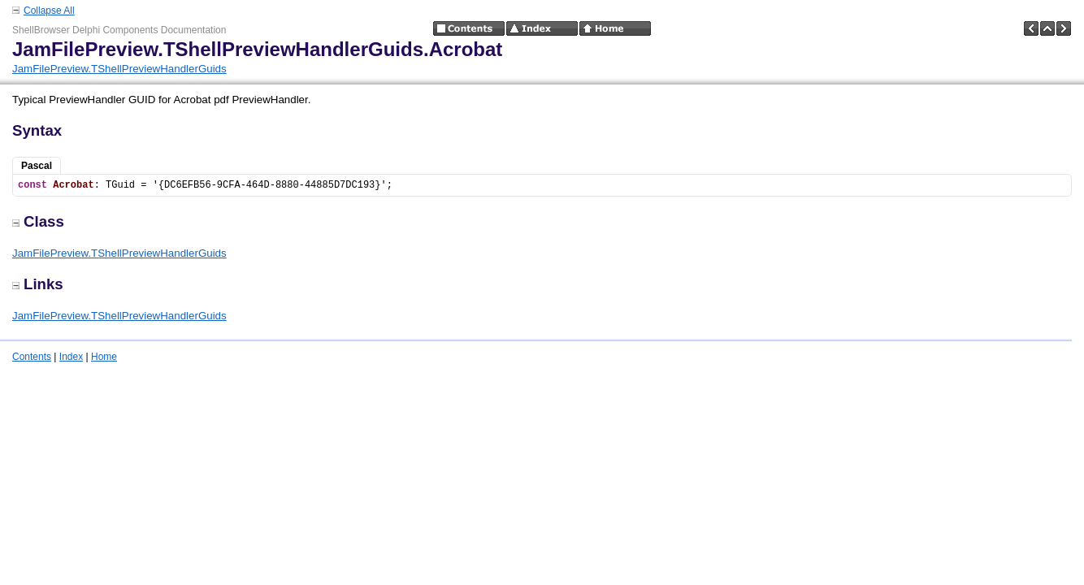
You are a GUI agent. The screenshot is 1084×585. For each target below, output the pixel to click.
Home (104, 356)
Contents (31, 356)
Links (37, 283)
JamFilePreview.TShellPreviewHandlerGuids (119, 69)
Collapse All (49, 10)
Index (71, 356)
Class (38, 221)
